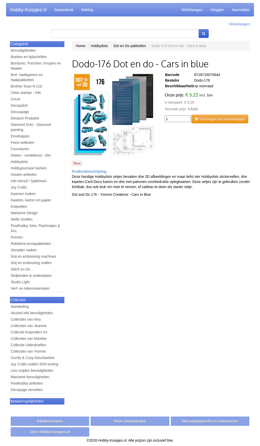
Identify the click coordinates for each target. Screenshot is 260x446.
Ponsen (17, 237)
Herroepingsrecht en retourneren (210, 421)
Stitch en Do (20, 269)
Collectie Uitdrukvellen (28, 345)
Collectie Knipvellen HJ (29, 332)
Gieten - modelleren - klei (31, 155)
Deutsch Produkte (25, 118)
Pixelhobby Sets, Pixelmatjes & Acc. (35, 228)
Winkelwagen (192, 10)
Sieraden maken (24, 250)
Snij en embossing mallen (31, 263)
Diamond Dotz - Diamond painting (31, 127)
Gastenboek (64, 10)
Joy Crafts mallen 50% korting (34, 364)
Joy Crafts (19, 187)
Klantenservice (50, 421)
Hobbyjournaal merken (29, 168)
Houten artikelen (24, 174)
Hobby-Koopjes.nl (28, 9)
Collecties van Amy (26, 319)
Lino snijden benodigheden (32, 370)
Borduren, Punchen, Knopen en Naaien (36, 65)
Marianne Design (24, 213)
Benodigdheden (23, 50)
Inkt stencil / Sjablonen (28, 181)
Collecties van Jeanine (28, 326)
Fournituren (20, 149)
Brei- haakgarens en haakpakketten (27, 77)
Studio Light (20, 282)
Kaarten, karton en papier (31, 200)
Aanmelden (241, 10)
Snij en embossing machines (33, 256)
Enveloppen (20, 136)
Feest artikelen (22, 142)
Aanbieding (20, 306)
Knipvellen (19, 206)
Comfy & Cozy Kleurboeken (33, 358)
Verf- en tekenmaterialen (30, 288)
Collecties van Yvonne (28, 351)
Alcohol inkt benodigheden (32, 313)
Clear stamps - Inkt (26, 93)
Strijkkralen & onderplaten (31, 276)
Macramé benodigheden (30, 377)
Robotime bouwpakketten (31, 244)
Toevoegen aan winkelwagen (220, 119)
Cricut (15, 99)
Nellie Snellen (22, 219)
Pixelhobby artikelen (27, 383)
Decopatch (19, 105)
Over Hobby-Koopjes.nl (50, 432)
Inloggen (217, 10)
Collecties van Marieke (29, 338)
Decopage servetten (27, 390)
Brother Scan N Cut (26, 86)
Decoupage (20, 112)
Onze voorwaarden (130, 421)
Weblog (87, 10)
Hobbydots (19, 162)
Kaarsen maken (23, 194)
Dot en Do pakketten (129, 46)
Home (80, 46)
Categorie (19, 44)
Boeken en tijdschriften (29, 57)
